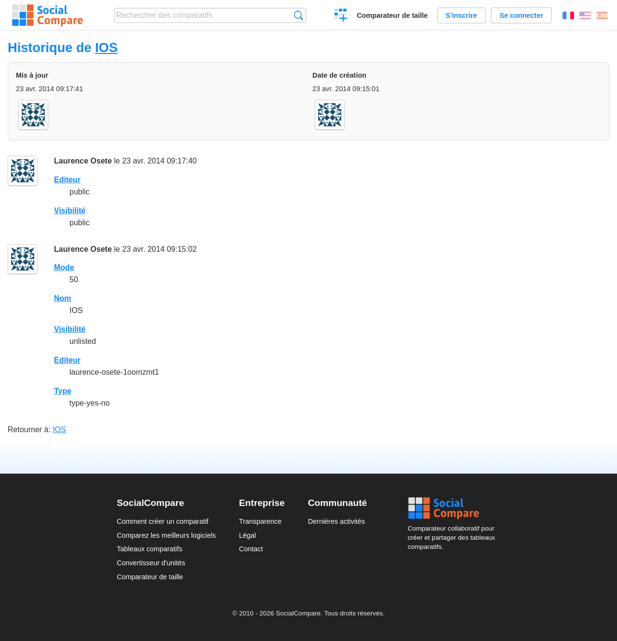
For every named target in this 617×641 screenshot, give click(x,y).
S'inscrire (461, 15)
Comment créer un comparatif (162, 521)
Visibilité (70, 210)
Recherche (298, 15)
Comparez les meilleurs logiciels (166, 535)
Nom (62, 298)
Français (568, 15)
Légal (247, 535)
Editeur (67, 180)
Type (62, 391)
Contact (251, 549)
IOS (106, 47)
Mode (64, 267)
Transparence (260, 521)
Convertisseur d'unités (151, 563)
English (585, 15)
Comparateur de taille (392, 15)
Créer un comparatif (341, 16)
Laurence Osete (83, 161)
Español (602, 15)
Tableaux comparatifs (149, 549)
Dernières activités (336, 521)
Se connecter (521, 15)
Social (454, 508)
